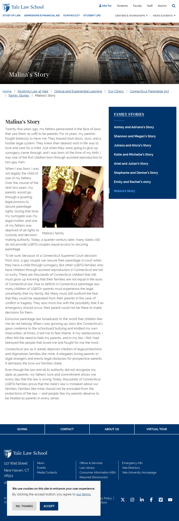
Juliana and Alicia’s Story (132, 145)
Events (41, 467)
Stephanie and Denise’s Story (136, 172)
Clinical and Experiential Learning (78, 91)
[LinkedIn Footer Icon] (142, 500)
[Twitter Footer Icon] (123, 500)
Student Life (92, 15)
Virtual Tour (156, 429)
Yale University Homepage (139, 472)
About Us (112, 429)
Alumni (162, 5)
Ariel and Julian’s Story (131, 163)
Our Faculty (71, 15)
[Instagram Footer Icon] (132, 500)
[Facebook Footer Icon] (151, 500)
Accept (49, 506)
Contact (67, 429)
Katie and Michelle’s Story (133, 154)
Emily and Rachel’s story (132, 182)
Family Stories (19, 95)
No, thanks (24, 506)
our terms (83, 494)
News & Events (163, 15)
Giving (22, 429)
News (40, 463)
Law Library (87, 467)
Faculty (137, 5)
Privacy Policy (103, 498)
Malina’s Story (45, 95)
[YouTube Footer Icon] (170, 500)
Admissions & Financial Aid (42, 15)
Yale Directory (131, 467)
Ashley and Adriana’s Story (134, 127)
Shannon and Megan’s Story (135, 136)
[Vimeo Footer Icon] (161, 500)
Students (122, 5)
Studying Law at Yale (33, 91)
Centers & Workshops (130, 15)
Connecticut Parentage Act (149, 91)
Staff (150, 5)
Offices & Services (91, 463)
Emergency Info (132, 463)
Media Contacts (47, 472)
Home (7, 91)
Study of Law (12, 15)
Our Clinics (116, 91)
